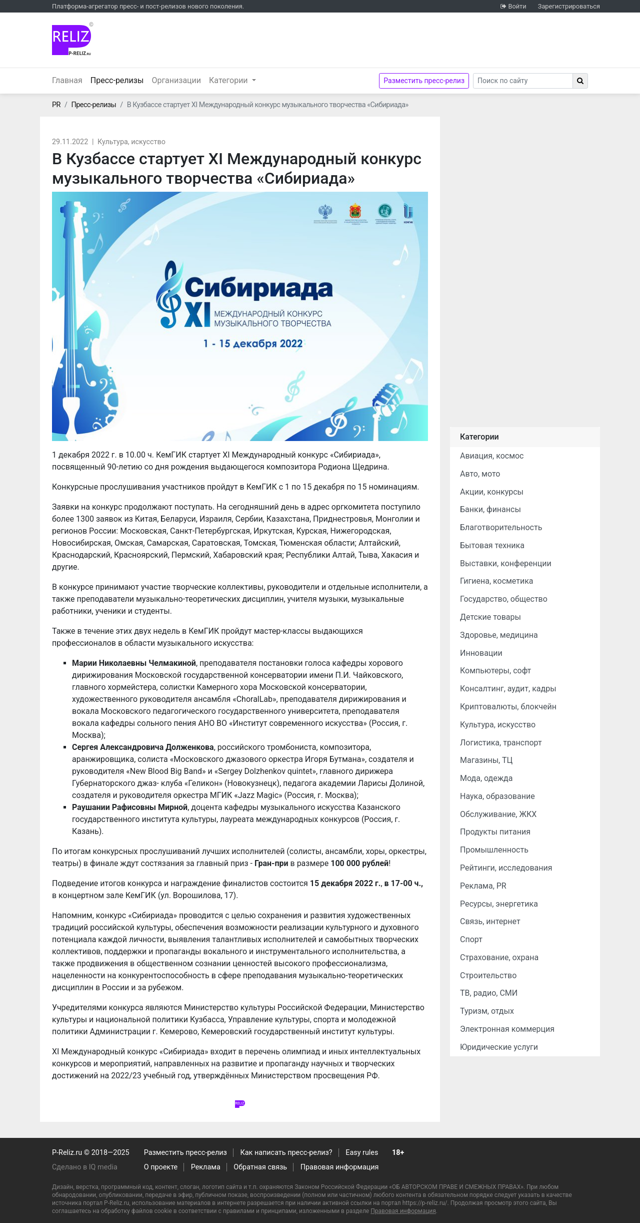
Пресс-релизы (119, 79)
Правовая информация (339, 1167)
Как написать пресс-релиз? (286, 1152)
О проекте (161, 1167)
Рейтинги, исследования (506, 868)
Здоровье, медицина (499, 635)
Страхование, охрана (499, 957)
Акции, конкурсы (492, 492)
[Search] (523, 81)
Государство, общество (504, 599)
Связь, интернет (490, 921)
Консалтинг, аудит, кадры (508, 688)
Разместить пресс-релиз (424, 81)
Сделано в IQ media (85, 1167)
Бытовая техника (492, 545)
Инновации (481, 653)
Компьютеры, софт (495, 670)
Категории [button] (229, 80)
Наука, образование (497, 796)
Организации (176, 80)
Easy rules (362, 1152)
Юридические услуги (499, 1047)
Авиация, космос (492, 456)
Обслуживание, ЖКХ (498, 814)
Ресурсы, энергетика (499, 904)
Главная (67, 80)
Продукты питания (495, 832)
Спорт (471, 939)
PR (56, 105)
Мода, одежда (486, 778)
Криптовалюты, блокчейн (508, 706)
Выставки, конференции (506, 563)
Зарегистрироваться (569, 6)
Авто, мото (480, 474)
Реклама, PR (483, 886)
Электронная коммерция (507, 1029)
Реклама (205, 1167)
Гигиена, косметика (497, 581)
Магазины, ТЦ (486, 760)
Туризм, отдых (487, 1011)
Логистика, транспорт (501, 742)
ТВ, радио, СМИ (489, 993)
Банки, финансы (490, 509)
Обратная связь (260, 1167)
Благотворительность (501, 527)
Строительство (488, 975)
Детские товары (490, 617)
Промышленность (494, 850)
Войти (517, 6)
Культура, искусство (132, 142)
